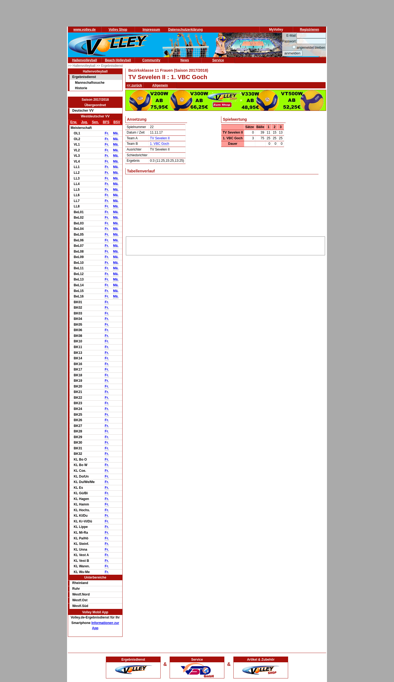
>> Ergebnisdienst (109, 66)
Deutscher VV (83, 110)
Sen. (95, 122)
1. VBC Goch (159, 144)
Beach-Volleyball (118, 60)
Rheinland (80, 583)
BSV (116, 122)
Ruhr (76, 589)
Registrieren (309, 29)
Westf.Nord (81, 594)
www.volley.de (84, 29)
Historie (81, 88)
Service (218, 60)
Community (151, 60)
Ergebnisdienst (84, 77)
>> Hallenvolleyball (82, 66)
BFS (106, 122)
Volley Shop (118, 29)
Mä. (115, 133)
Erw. (73, 122)
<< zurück (134, 85)
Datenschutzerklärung (185, 29)
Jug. (84, 122)
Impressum (151, 29)
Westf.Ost (80, 600)
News (184, 60)
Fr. (107, 133)
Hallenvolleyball (84, 60)
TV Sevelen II (160, 138)
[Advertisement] (225, 245)
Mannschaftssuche (90, 83)
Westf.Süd (80, 606)
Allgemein (160, 85)
